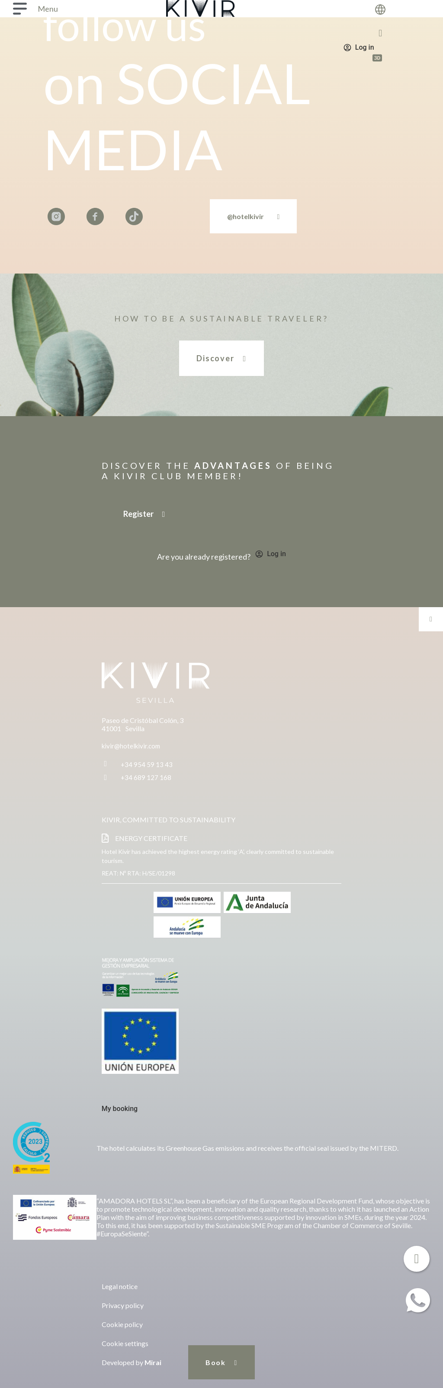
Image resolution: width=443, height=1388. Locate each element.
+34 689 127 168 (146, 777)
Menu (48, 8)
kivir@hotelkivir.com (131, 746)
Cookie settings (125, 1343)
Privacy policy (123, 1305)
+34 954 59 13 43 (147, 764)
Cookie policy (122, 1324)
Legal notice (120, 1286)
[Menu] (20, 9)
